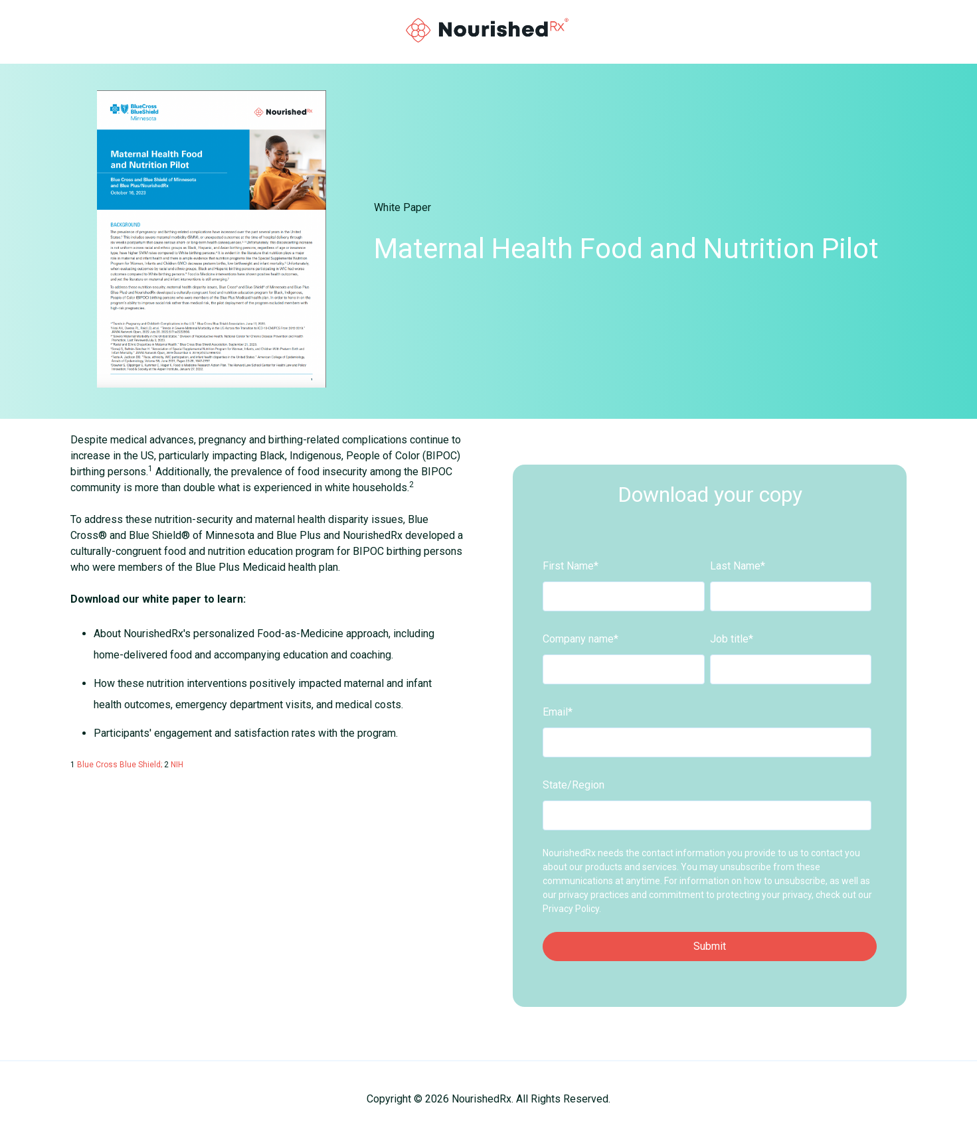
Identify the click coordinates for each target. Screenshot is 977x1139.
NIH (177, 764)
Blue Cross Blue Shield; (120, 764)
